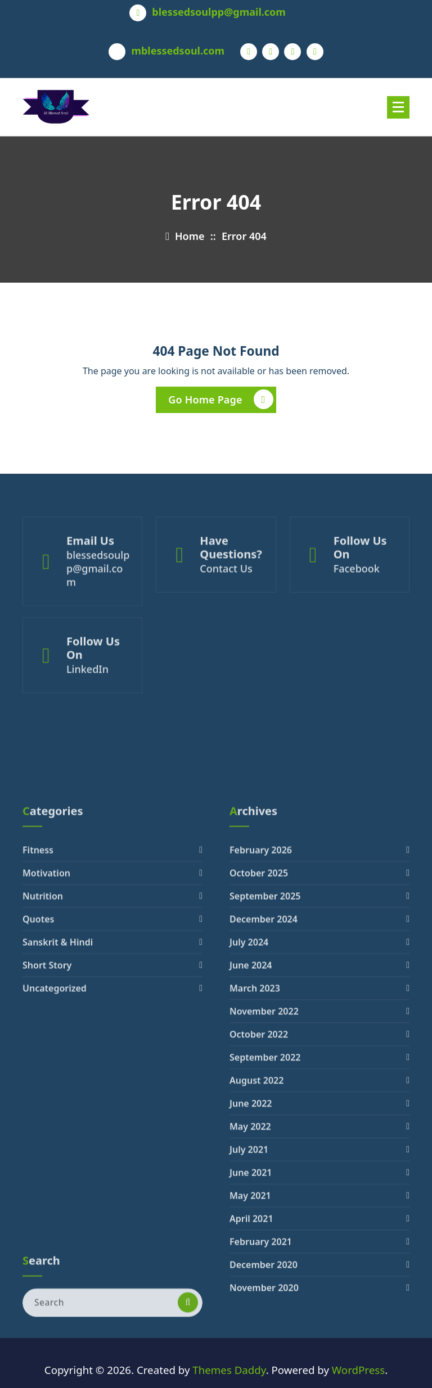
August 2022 (257, 1223)
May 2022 (250, 1269)
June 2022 (251, 1246)
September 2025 (265, 1038)
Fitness (37, 992)
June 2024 (251, 1107)
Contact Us (226, 594)
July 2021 (249, 1292)
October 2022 (259, 1177)
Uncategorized (54, 1130)
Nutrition (42, 1038)
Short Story (46, 1107)
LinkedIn (87, 690)
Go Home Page (220, 400)
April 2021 (251, 1361)
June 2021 (251, 1315)
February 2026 (261, 992)
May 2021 (250, 1338)
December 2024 (264, 1061)
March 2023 (255, 1130)
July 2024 (249, 1084)
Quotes (38, 1061)
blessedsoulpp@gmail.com (219, 12)
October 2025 (259, 1015)
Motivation (46, 1015)
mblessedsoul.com (177, 51)
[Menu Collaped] (398, 107)
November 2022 (264, 1153)
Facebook (357, 594)
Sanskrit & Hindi (57, 1084)
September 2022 (265, 1200)
